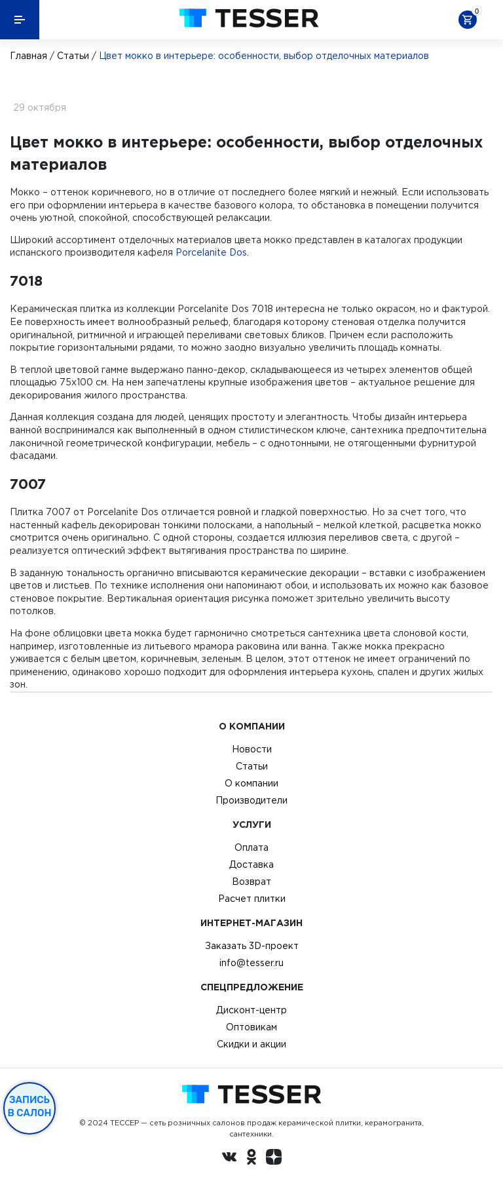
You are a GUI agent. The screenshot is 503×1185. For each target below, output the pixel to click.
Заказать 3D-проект (252, 946)
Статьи (73, 55)
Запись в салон (30, 1106)
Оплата (251, 847)
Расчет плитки (252, 898)
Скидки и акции (251, 1044)
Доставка (251, 864)
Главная (28, 55)
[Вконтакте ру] (229, 1159)
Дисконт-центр (251, 1010)
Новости (252, 749)
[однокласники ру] (251, 1159)
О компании (251, 783)
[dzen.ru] (274, 1159)
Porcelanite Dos (211, 252)
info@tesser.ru (251, 963)
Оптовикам (251, 1027)
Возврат (251, 881)
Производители (251, 800)
